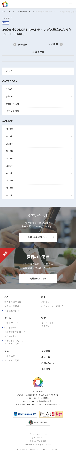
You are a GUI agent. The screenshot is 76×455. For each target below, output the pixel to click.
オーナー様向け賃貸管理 (48, 324)
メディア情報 (12, 111)
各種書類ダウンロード (14, 332)
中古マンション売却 (50, 306)
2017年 (9, 195)
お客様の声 (9, 356)
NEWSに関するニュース (26, 12)
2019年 (9, 181)
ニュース (11, 12)
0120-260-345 (29, 401)
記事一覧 (39, 52)
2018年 (9, 188)
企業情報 (45, 351)
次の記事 (53, 44)
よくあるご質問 (11, 360)
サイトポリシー (38, 438)
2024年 (9, 144)
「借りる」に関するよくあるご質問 (13, 342)
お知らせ (10, 96)
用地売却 (45, 302)
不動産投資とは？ (12, 311)
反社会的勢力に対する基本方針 (38, 445)
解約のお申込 (10, 336)
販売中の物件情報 (12, 302)
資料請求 (45, 369)
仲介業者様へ (10, 328)
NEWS (5, 23)
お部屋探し (9, 323)
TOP (3, 12)
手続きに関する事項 (38, 441)
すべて (9, 71)
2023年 (9, 151)
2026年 (9, 129)
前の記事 (22, 44)
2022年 (9, 158)
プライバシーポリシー (38, 434)
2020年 (9, 173)
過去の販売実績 (11, 306)
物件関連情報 (12, 104)
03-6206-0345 (32, 398)
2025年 (9, 136)
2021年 (9, 166)
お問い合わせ (47, 363)
